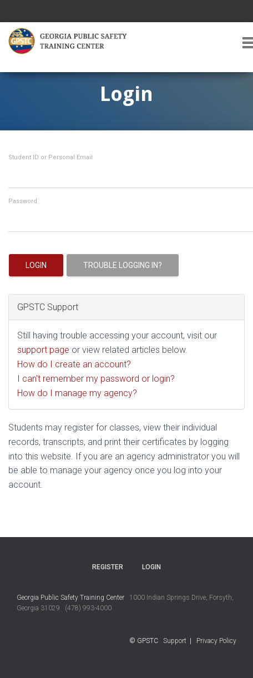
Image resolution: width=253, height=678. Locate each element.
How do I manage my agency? (77, 393)
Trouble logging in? (122, 265)
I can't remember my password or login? (96, 378)
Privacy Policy (216, 641)
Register (107, 567)
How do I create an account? (74, 364)
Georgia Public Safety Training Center (70, 597)
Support (174, 641)
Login (36, 265)
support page (43, 350)
